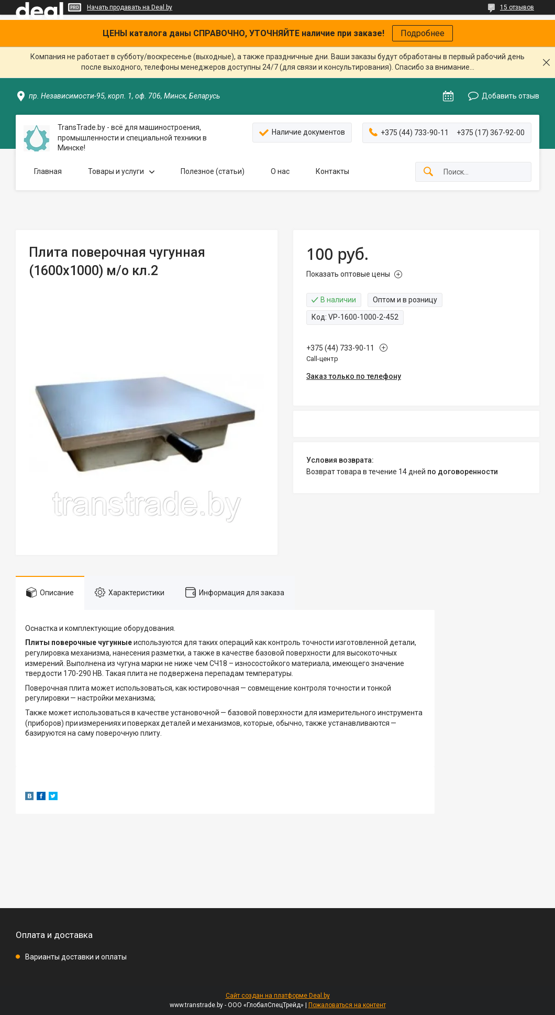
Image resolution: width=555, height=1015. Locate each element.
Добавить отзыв (510, 96)
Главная (48, 171)
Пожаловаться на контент (347, 1005)
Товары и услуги (116, 171)
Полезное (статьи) (213, 171)
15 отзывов (517, 7)
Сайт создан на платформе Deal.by (278, 995)
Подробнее (423, 33)
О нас (280, 171)
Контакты (332, 171)
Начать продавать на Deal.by (129, 7)
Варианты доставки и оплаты (76, 957)
